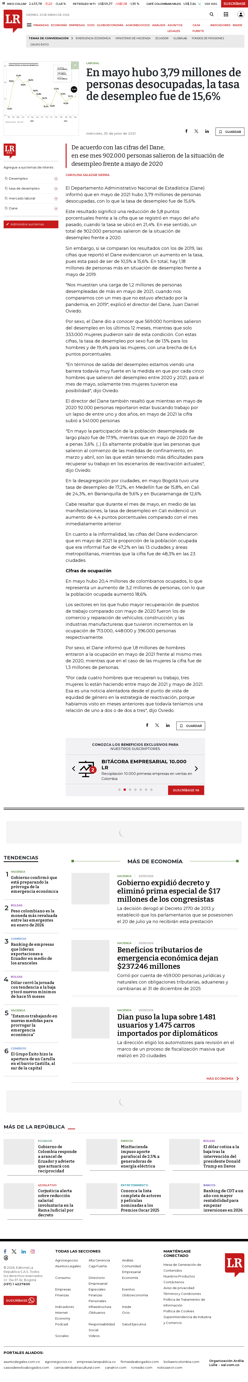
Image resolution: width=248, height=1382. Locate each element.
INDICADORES (220, 25)
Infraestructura (100, 1307)
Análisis (127, 1260)
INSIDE (237, 25)
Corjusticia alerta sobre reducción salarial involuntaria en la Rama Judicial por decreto (56, 1203)
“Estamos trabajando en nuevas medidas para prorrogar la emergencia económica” (34, 1025)
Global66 (180, 38)
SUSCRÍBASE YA (186, 790)
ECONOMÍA (59, 25)
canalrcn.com (115, 1367)
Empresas (63, 1289)
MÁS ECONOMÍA (220, 1078)
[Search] (211, 14)
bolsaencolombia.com (181, 1362)
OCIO (91, 25)
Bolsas (17, 905)
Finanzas (62, 1295)
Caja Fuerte (98, 1266)
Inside (126, 1307)
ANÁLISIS (158, 25)
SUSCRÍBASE (235, 3)
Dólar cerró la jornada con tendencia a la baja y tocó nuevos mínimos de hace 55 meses (33, 989)
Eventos (128, 1289)
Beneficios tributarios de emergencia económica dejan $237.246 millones (167, 958)
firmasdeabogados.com (140, 1362)
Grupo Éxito (40, 44)
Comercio (18, 938)
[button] (72, 769)
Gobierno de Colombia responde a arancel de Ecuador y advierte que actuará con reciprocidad (57, 1159)
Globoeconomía (135, 1295)
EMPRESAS (77, 25)
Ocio (126, 1312)
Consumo (62, 1278)
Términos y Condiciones (182, 1294)
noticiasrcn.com (169, 1367)
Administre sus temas (25, 224)
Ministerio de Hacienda (133, 38)
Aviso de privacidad (178, 1288)
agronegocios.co (58, 1362)
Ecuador (162, 38)
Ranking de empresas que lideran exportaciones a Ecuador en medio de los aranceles (32, 953)
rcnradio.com (141, 1367)
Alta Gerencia (99, 1260)
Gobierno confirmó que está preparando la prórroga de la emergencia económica (34, 884)
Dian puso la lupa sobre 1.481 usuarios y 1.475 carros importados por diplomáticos (167, 1025)
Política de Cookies (178, 1311)
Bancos (209, 1185)
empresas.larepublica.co (96, 1362)
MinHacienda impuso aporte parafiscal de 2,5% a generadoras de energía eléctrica (140, 1156)
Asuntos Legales (68, 1266)
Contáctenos (173, 1282)
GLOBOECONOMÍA (110, 25)
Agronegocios (66, 1260)
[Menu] (30, 25)
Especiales (97, 1289)
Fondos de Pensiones (208, 38)
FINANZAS (41, 25)
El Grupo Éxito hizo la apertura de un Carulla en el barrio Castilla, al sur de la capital (33, 1061)
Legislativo (47, 1185)
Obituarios (97, 1312)
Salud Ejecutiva (134, 1324)
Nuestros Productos (179, 1276)
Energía (127, 1141)
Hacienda (18, 871)
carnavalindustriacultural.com (77, 1367)
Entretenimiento (134, 1185)
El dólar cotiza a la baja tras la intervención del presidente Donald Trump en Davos (221, 1156)
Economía (130, 1278)
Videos (94, 1336)
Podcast (61, 1324)
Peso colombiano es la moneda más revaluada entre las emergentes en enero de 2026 (34, 918)
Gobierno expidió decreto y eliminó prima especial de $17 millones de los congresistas (168, 891)
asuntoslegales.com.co (22, 1362)
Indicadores (64, 1307)
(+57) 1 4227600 (17, 1284)
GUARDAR (230, 132)
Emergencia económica (93, 38)
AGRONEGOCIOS (138, 25)
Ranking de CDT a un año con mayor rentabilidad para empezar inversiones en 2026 (223, 1201)
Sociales (62, 1336)
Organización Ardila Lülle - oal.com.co (226, 1363)
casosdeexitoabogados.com (26, 1367)
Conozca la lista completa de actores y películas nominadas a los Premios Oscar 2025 (141, 1201)
